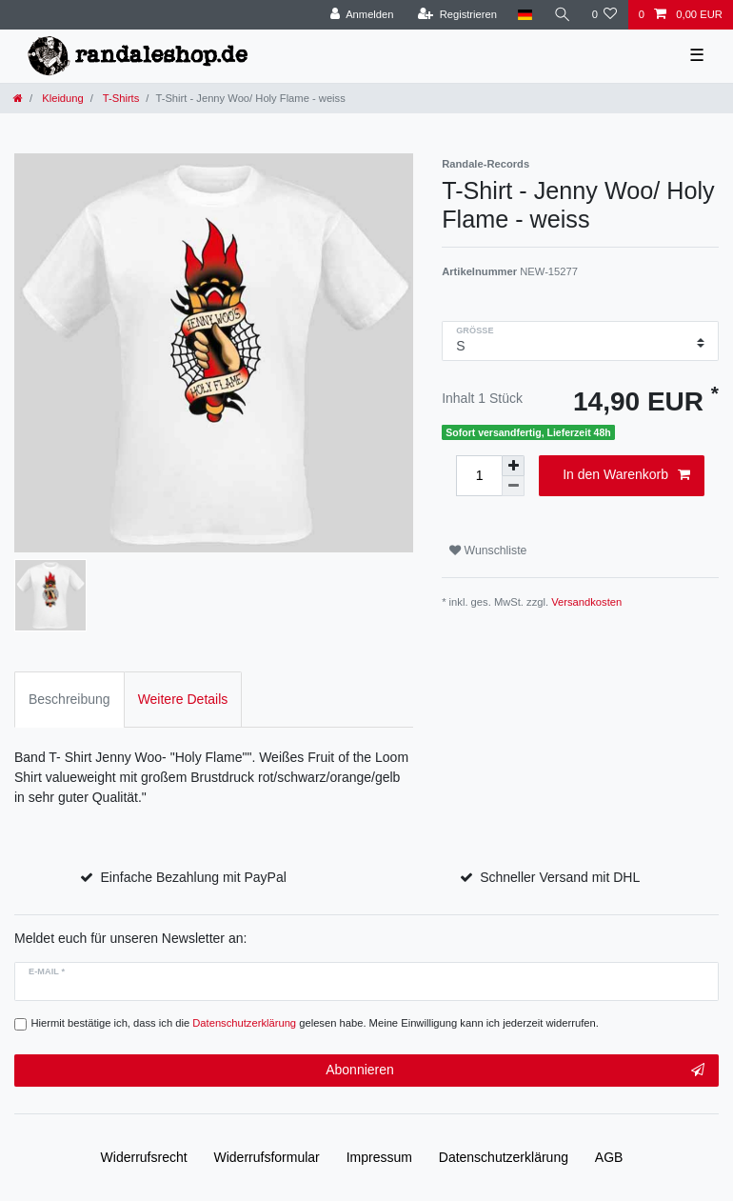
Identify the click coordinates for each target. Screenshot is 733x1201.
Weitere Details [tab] (183, 699)
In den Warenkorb (626, 475)
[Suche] (562, 15)
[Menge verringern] (513, 486)
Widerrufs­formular (267, 1157)
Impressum (379, 1157)
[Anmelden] (362, 15)
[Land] (525, 15)
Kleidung (61, 98)
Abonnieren (515, 1070)
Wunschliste (487, 550)
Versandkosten (586, 602)
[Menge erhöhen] (513, 465)
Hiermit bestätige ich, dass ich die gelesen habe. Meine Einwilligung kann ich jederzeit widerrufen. (315, 1023)
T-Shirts (119, 98)
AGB (609, 1157)
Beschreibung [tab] (69, 699)
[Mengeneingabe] (479, 475)
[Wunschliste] (604, 15)
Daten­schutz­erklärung (503, 1157)
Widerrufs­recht (144, 1157)
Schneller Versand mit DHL (560, 877)
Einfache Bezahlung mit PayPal (194, 877)
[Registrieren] (457, 15)
